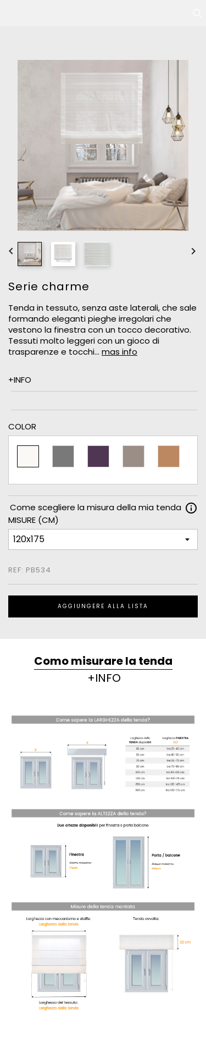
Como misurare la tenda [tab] (103, 661)
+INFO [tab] (104, 678)
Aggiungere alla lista (103, 606)
